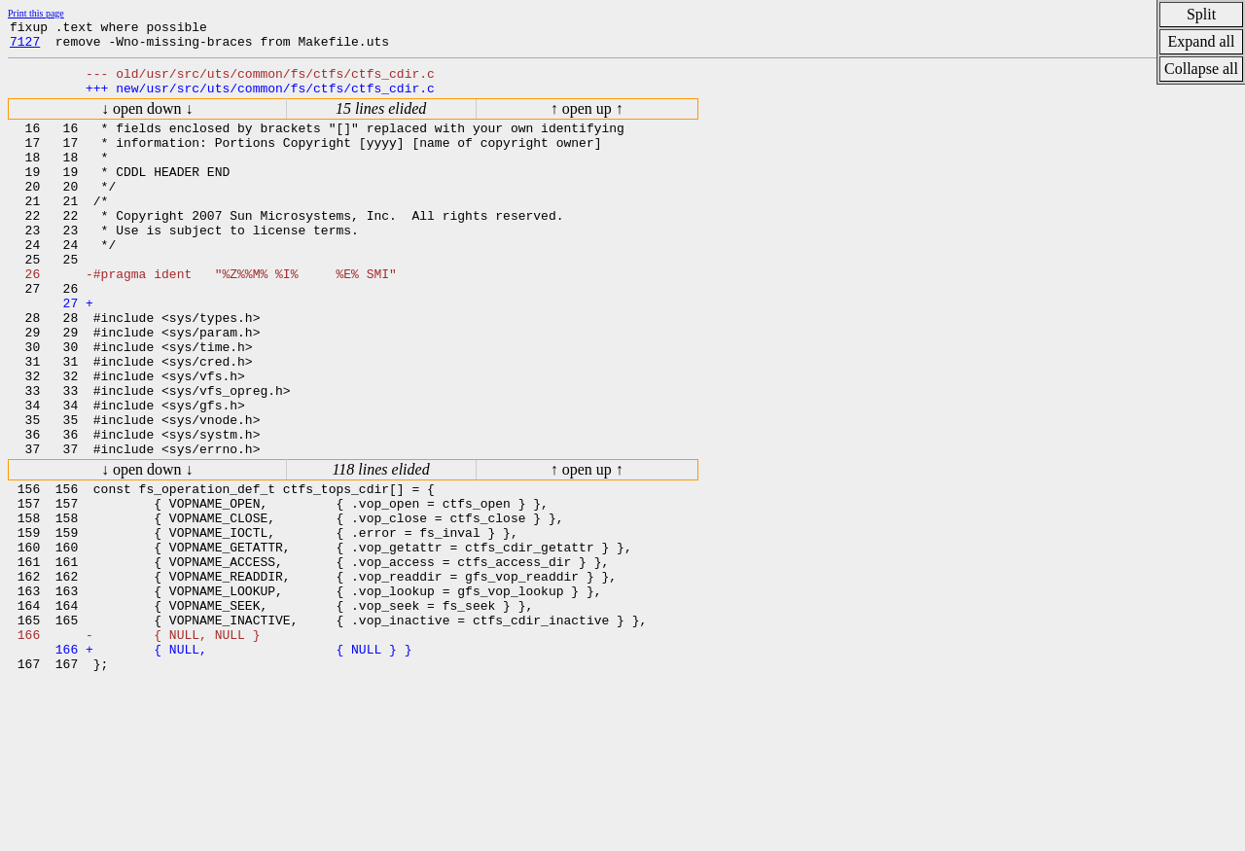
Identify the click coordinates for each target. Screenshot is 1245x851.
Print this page (36, 13)
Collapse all (1201, 68)
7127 (25, 46)
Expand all (1201, 41)
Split (1201, 14)
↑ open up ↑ (587, 120)
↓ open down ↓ (147, 120)
